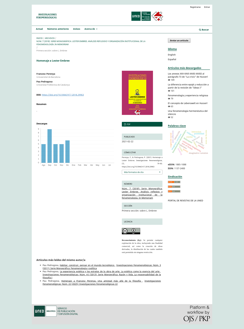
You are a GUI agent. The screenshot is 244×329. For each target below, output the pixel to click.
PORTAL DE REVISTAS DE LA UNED (185, 200)
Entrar (207, 7)
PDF (128, 124)
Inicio (39, 38)
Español (172, 59)
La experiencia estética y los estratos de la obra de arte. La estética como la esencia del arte (110, 271)
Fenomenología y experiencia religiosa (188, 95)
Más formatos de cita (133, 172)
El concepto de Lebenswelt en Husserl (187, 103)
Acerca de (90, 28)
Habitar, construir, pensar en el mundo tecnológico (87, 265)
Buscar (204, 29)
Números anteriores (58, 28)
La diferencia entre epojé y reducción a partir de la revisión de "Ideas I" (188, 86)
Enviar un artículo (179, 40)
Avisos (76, 28)
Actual (39, 28)
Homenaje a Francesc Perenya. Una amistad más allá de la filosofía (101, 280)
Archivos (50, 38)
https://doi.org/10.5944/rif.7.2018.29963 (63, 94)
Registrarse (195, 7)
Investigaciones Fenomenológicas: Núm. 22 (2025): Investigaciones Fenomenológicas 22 (102, 282)
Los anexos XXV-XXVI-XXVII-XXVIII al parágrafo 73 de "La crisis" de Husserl (188, 75)
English (172, 54)
